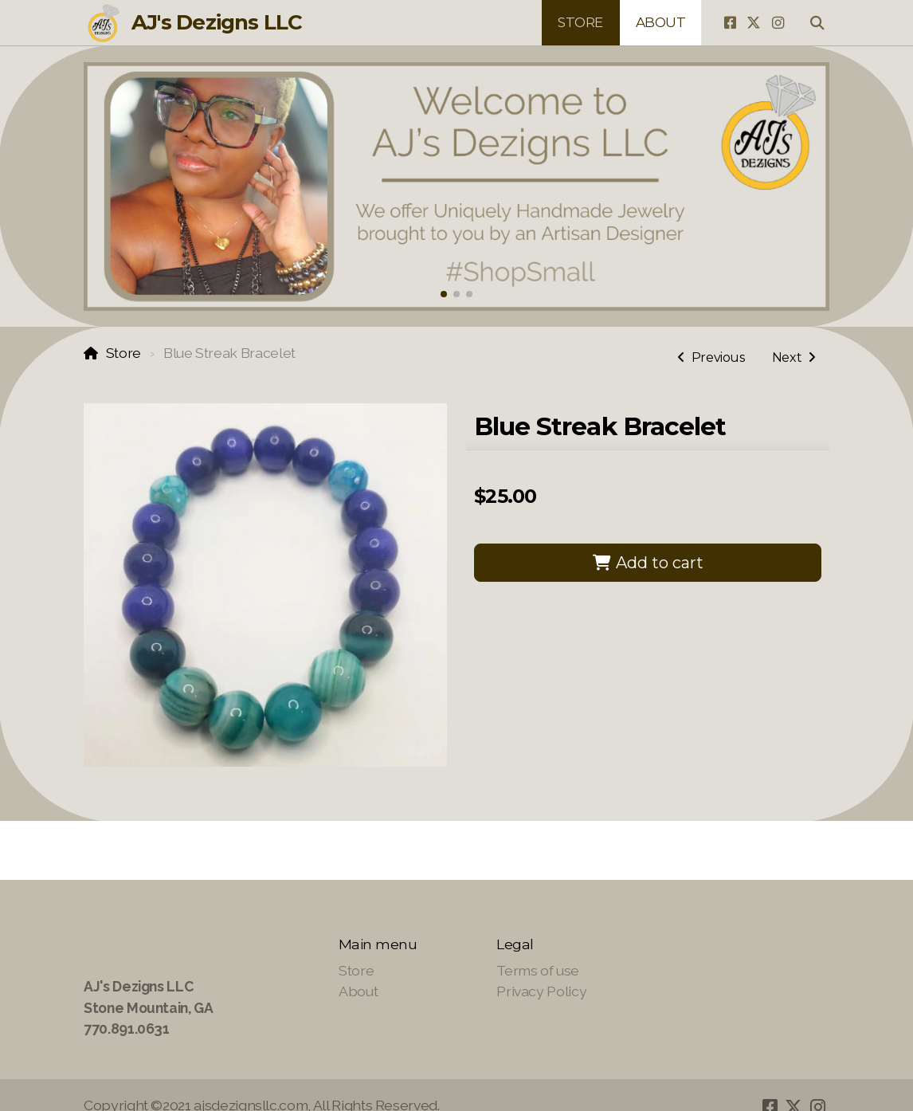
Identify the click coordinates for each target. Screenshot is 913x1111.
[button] (444, 294)
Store (123, 352)
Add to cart (647, 562)
